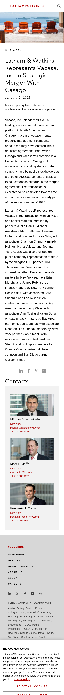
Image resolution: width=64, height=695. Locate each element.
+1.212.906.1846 (20, 431)
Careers (15, 584)
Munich (43, 628)
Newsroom (16, 555)
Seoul (42, 637)
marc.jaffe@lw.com (21, 472)
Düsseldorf (33, 612)
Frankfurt (45, 612)
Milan (34, 628)
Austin (11, 608)
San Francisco (28, 637)
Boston (29, 608)
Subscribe (16, 547)
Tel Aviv (41, 641)
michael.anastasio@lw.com (25, 427)
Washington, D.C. (22, 645)
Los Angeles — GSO (19, 624)
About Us (15, 572)
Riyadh (49, 633)
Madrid (35, 624)
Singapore (29, 641)
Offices (14, 560)
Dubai (22, 612)
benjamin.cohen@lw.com (24, 516)
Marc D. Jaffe (19, 464)
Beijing (20, 608)
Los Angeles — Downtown (37, 620)
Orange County (28, 633)
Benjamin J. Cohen (23, 508)
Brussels (40, 608)
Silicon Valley (15, 641)
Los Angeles (14, 620)
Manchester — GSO (19, 628)
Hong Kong (26, 616)
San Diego (13, 637)
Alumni (13, 578)
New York (15, 423)
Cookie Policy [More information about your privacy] (22, 692)
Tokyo (50, 641)
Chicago (12, 612)
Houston (38, 616)
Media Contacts (20, 566)
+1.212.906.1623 (20, 520)
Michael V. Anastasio (25, 419)
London (49, 616)
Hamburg (13, 616)
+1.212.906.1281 (20, 476)
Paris (41, 633)
